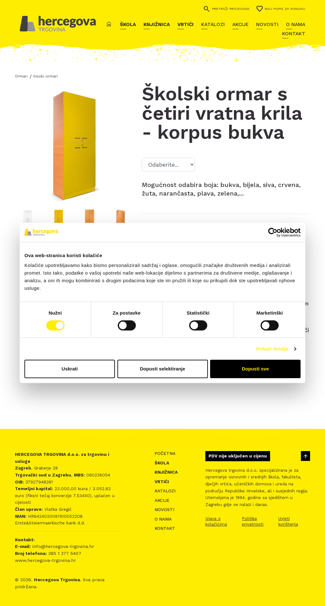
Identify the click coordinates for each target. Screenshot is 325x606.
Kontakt (293, 34)
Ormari (21, 76)
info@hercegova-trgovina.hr (62, 546)
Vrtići (185, 24)
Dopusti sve (255, 368)
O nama (295, 24)
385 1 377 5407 (64, 553)
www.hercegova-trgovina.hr (45, 560)
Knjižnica (156, 24)
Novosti (267, 24)
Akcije (240, 24)
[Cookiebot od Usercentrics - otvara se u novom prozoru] (273, 232)
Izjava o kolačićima (216, 521)
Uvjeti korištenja (288, 521)
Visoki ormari (45, 76)
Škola (128, 24)
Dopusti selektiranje (162, 368)
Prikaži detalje (272, 348)
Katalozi (213, 24)
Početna (165, 453)
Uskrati (70, 368)
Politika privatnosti (252, 521)
